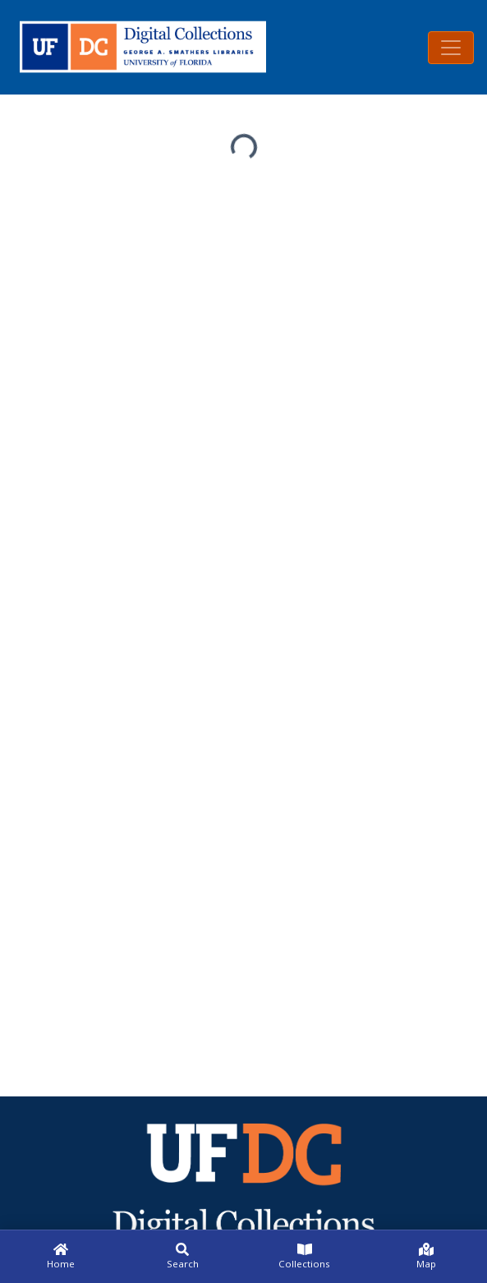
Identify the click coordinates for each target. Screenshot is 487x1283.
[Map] (426, 1256)
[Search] (182, 1256)
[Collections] (304, 1256)
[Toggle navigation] (451, 47)
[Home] (61, 1256)
